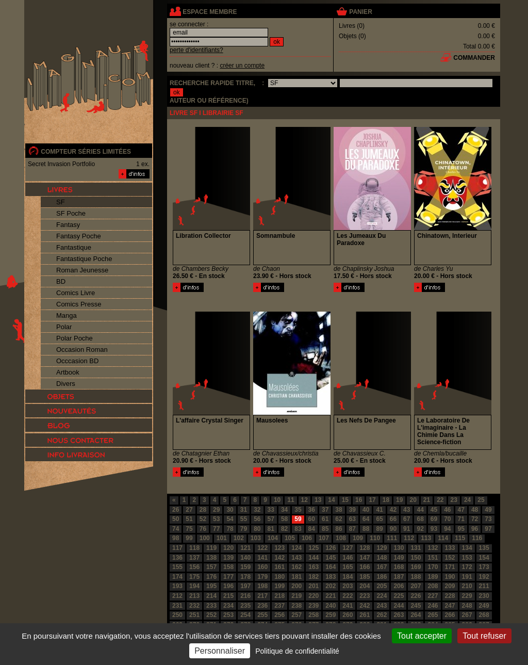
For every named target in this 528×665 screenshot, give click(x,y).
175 (194, 576)
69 (434, 519)
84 (311, 528)
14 (331, 500)
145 (330, 557)
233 (211, 605)
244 (398, 605)
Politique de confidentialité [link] (297, 651)
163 (313, 567)
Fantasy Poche (78, 236)
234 (228, 605)
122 (262, 548)
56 (257, 519)
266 (450, 615)
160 (262, 567)
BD (60, 281)
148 (381, 557)
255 (262, 615)
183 (330, 576)
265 (432, 615)
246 (432, 605)
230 (484, 595)
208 (432, 586)
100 (205, 538)
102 (239, 538)
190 (450, 576)
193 (177, 586)
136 (177, 557)
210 (467, 586)
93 (434, 528)
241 (347, 605)
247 (450, 605)
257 (296, 615)
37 (325, 509)
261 (364, 615)
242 (364, 605)
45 (434, 509)
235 (245, 605)
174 (177, 576)
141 (262, 557)
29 (216, 509)
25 (480, 500)
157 (211, 567)
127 (347, 548)
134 (467, 548)
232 (194, 605)
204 (364, 586)
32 (257, 509)
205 (381, 586)
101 (222, 538)
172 (467, 567)
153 (467, 557)
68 (420, 519)
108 (341, 538)
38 (338, 509)
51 (189, 519)
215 (228, 595)
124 (296, 548)
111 (392, 538)
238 (296, 605)
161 (279, 567)
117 (177, 548)
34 (284, 509)
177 (228, 576)
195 (211, 586)
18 (386, 500)
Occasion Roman (82, 349)
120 (228, 548)
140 (245, 557)
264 (415, 615)
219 (296, 595)
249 (484, 605)
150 (415, 557)
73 (488, 519)
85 (325, 528)
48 (474, 509)
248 (467, 605)
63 (352, 519)
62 (338, 519)
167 (381, 567)
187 (398, 576)
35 (297, 509)
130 (398, 548)
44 (420, 509)
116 (477, 538)
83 (297, 528)
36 (311, 509)
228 (450, 595)
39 (352, 509)
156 (194, 567)
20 (412, 500)
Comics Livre (75, 293)
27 (189, 509)
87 (352, 528)
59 (297, 519)
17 (372, 500)
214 (211, 595)
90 (393, 528)
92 (420, 528)
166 (364, 567)
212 (177, 595)
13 (318, 500)
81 (271, 528)
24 (467, 500)
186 (381, 576)
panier (360, 11)
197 (245, 586)
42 (393, 509)
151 (432, 557)
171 (450, 567)
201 (313, 586)
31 (243, 509)
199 (279, 586)
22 (440, 500)
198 (262, 586)
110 (375, 538)
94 (447, 528)
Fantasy (68, 225)
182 (313, 576)
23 (454, 500)
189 (432, 576)
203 (347, 586)
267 (467, 615)
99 (189, 538)
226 (415, 595)
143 (296, 557)
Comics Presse (78, 304)
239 (313, 605)
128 (364, 548)
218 (279, 595)
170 (432, 567)
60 (311, 519)
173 (484, 567)
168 (398, 567)
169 (415, 567)
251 (194, 615)
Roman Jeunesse (82, 270)
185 (364, 576)
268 (484, 615)
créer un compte (242, 65)
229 (467, 595)
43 (406, 509)
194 (194, 586)
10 (277, 500)
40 (365, 509)
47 (461, 509)
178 (245, 576)
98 (175, 538)
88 (365, 528)
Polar (64, 327)
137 (194, 557)
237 (279, 605)
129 (381, 548)
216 (245, 595)
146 (347, 557)
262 (381, 615)
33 (271, 509)
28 (203, 509)
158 (228, 567)
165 (347, 567)
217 (262, 595)
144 (313, 557)
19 (399, 500)
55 (243, 519)
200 (296, 586)
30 (229, 509)
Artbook (67, 372)
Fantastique (73, 247)
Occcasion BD (77, 361)
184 (347, 576)
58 (284, 519)
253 (228, 615)
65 (379, 519)
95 (461, 528)
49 (488, 509)
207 (415, 586)
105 (290, 538)
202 (330, 586)
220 (313, 595)
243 (381, 605)
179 (262, 576)
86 (338, 528)
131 (415, 548)
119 (211, 548)
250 (177, 615)
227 (432, 595)
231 (177, 605)
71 (461, 519)
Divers (65, 383)
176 (211, 576)
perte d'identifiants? (196, 50)
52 (203, 519)
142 (279, 557)
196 (228, 586)
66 (393, 519)
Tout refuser (484, 635)
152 (450, 557)
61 (325, 519)
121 (245, 548)
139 (228, 557)
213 (194, 595)
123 (279, 548)
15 (345, 500)
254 (245, 615)
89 (379, 528)
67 (406, 519)
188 (415, 576)
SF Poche (71, 213)
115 (460, 538)
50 (175, 519)
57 (271, 519)
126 (330, 548)
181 (296, 576)
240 (330, 605)
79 (243, 528)
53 (216, 519)
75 (189, 528)
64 (365, 519)
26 (175, 509)
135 (484, 548)
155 (177, 567)
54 (229, 519)
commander (474, 57)
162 (296, 567)
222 (347, 595)
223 (364, 595)
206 (398, 586)
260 (347, 615)
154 (484, 557)
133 (450, 548)
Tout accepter (422, 635)
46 (447, 509)
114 (443, 538)
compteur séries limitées (86, 151)
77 (216, 528)
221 (330, 595)
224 (381, 595)
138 (211, 557)
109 (358, 538)
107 (324, 538)
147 (364, 557)
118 (194, 548)
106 (307, 538)
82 (284, 528)
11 (290, 500)
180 (279, 576)
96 (474, 528)
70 (447, 519)
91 (406, 528)
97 (488, 528)
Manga (66, 315)
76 (203, 528)
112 (409, 538)
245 (415, 605)
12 (304, 500)
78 (229, 528)
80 (257, 528)
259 (330, 615)
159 (245, 567)
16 (358, 500)
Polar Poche (74, 338)
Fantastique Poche (84, 259)
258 (313, 615)
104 (273, 538)
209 (450, 586)
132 (432, 548)
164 (330, 567)
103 (256, 538)
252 (211, 615)
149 (398, 557)
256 (279, 615)
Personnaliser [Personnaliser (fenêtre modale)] (219, 650)
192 (484, 576)
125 (313, 548)
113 (426, 538)
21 (426, 500)
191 (467, 576)
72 (474, 519)
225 (398, 595)
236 (262, 605)
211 (484, 586)
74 (175, 528)
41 (379, 509)
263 (398, 615)
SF (60, 202)
